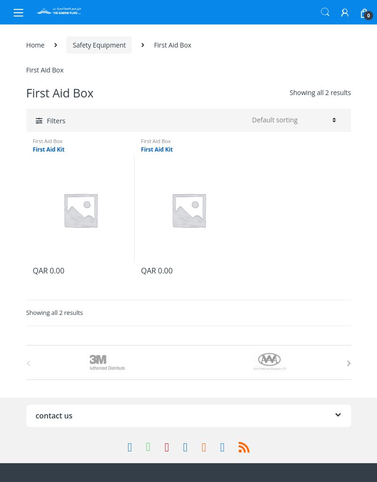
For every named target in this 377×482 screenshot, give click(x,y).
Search (325, 12)
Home (35, 44)
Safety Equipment (99, 44)
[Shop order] (293, 120)
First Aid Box (48, 141)
